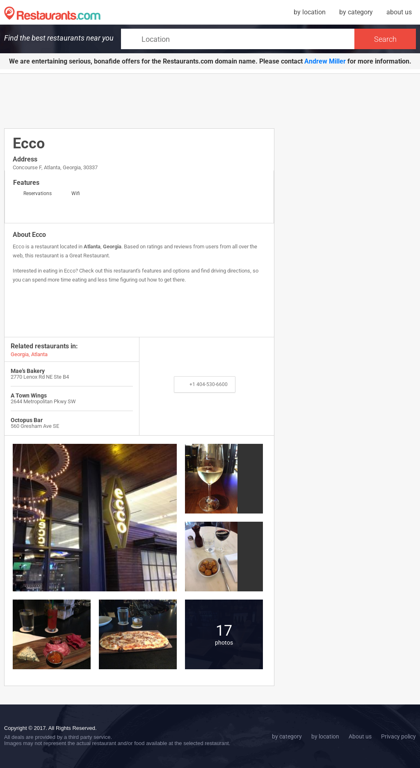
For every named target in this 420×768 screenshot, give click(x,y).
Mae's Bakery (28, 371)
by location (310, 12)
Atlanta (92, 246)
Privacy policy (398, 736)
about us (399, 12)
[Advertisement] (153, 100)
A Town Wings (29, 395)
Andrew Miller (325, 61)
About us (360, 736)
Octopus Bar (27, 420)
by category (356, 12)
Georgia (112, 246)
